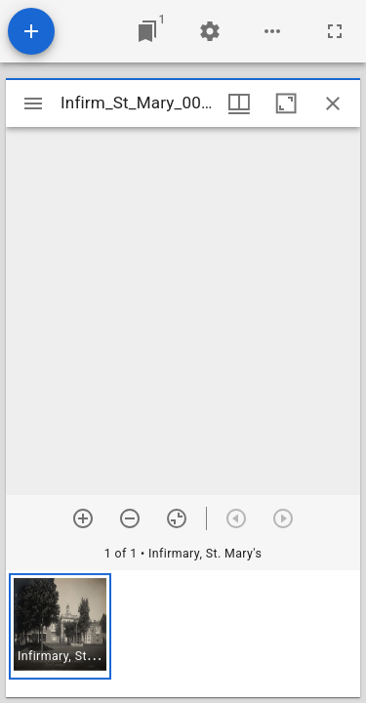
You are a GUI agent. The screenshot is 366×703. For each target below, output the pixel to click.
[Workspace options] (272, 31)
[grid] (183, 633)
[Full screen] (334, 31)
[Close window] (332, 103)
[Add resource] (31, 31)
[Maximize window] (286, 103)
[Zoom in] (83, 518)
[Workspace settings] (209, 31)
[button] (60, 626)
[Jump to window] (147, 31)
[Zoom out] (129, 518)
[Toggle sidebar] (33, 103)
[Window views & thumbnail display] (239, 103)
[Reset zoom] (176, 518)
